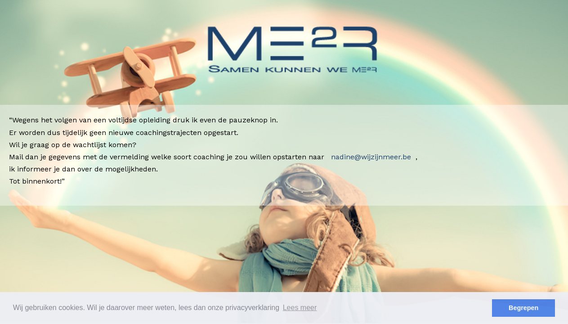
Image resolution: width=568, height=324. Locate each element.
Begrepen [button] (523, 307)
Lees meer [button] (300, 307)
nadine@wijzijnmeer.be (371, 157)
